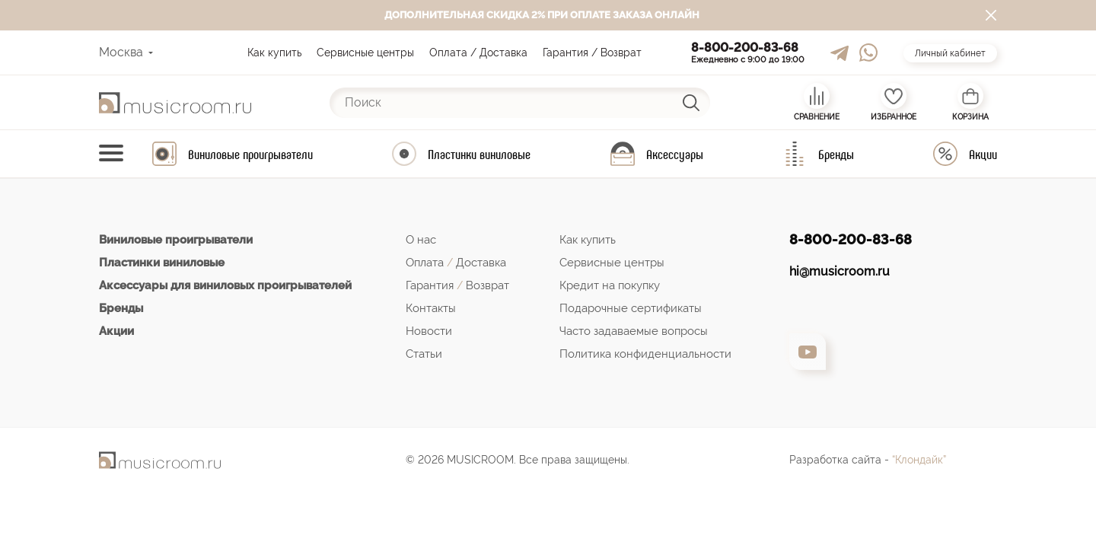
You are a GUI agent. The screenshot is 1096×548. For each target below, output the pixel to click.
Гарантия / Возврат (592, 52)
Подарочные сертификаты (630, 308)
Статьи (424, 354)
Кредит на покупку (609, 285)
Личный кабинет (950, 53)
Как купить (274, 52)
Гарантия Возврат (457, 285)
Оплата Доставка (456, 262)
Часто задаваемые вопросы (633, 331)
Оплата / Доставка (478, 52)
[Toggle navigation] (111, 154)
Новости (429, 331)
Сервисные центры (365, 52)
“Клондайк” (919, 460)
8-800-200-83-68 (744, 47)
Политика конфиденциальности (645, 354)
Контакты (431, 308)
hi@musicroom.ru (839, 271)
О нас (421, 240)
